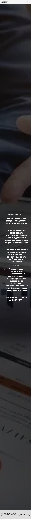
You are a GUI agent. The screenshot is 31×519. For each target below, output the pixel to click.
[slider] (15, 261)
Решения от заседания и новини (15, 214)
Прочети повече (16, 226)
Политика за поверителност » (9, 516)
